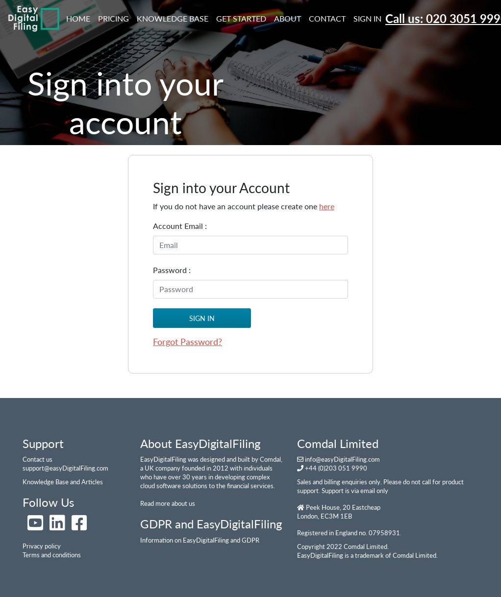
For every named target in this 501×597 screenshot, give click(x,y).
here (326, 206)
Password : (172, 269)
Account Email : (180, 225)
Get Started (241, 18)
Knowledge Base (172, 18)
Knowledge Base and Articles (63, 482)
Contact (327, 18)
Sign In (367, 18)
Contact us (37, 459)
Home (80, 17)
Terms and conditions (52, 555)
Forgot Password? (187, 341)
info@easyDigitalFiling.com (342, 459)
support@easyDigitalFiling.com (65, 468)
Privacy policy (42, 546)
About (287, 18)
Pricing (113, 18)
